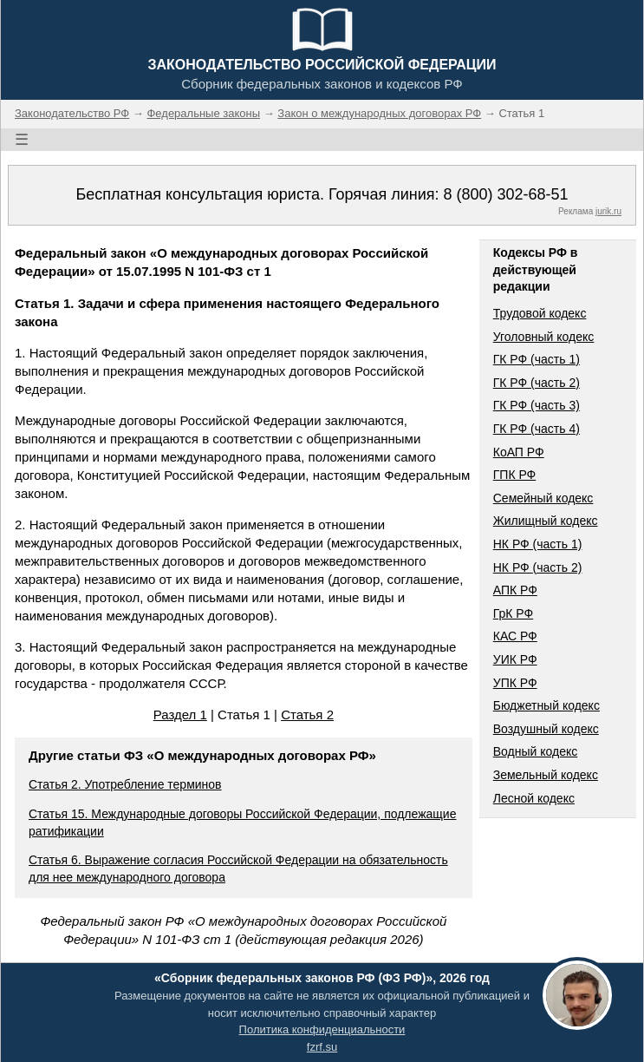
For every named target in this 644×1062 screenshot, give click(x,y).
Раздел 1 (180, 714)
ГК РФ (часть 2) (536, 383)
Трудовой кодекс (540, 313)
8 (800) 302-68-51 (505, 194)
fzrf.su (322, 1046)
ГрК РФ (513, 613)
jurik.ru (608, 211)
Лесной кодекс (534, 798)
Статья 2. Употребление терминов (125, 784)
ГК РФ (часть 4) (536, 429)
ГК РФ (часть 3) (536, 405)
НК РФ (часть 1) (537, 544)
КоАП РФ (518, 452)
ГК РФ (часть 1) (536, 359)
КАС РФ (515, 636)
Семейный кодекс (543, 498)
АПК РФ (515, 590)
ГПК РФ (515, 475)
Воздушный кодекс (546, 729)
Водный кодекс (535, 751)
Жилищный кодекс (545, 521)
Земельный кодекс (545, 775)
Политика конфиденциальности (322, 1029)
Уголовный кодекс (544, 337)
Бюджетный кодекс (546, 705)
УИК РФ (515, 659)
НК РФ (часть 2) (537, 567)
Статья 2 (307, 714)
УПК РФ (515, 683)
